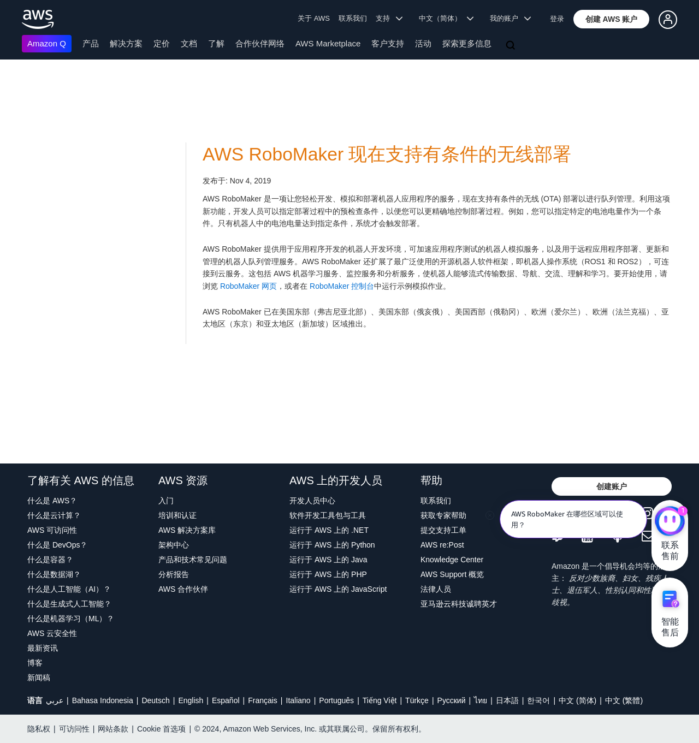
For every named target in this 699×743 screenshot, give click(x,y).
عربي (54, 700)
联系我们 (353, 18)
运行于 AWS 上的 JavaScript (338, 589)
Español (226, 700)
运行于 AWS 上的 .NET (329, 530)
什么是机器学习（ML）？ (70, 618)
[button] (611, 19)
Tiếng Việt (380, 700)
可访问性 (74, 728)
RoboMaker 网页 (248, 286)
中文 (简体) (577, 700)
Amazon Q (46, 43)
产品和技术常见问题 (192, 559)
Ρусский (451, 700)
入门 (166, 500)
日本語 (507, 700)
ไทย (480, 700)
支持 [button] (389, 18)
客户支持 (387, 43)
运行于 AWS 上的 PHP (328, 574)
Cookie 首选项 (161, 728)
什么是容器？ (50, 559)
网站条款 (113, 728)
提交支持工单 (443, 530)
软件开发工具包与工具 (327, 515)
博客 (35, 662)
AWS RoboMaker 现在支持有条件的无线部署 (387, 154)
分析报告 (173, 574)
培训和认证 (177, 515)
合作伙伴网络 (260, 43)
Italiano (298, 700)
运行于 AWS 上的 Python (332, 544)
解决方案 (126, 43)
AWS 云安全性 (52, 633)
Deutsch (155, 700)
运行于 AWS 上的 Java (328, 559)
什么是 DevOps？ (57, 544)
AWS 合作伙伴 (183, 589)
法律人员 (435, 589)
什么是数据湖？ (54, 574)
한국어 (538, 700)
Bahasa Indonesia (102, 700)
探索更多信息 (466, 43)
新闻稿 (38, 677)
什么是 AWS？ (52, 500)
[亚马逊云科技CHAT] (669, 522)
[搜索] (512, 45)
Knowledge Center (451, 559)
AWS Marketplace (327, 43)
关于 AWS (314, 18)
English (190, 700)
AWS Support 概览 (452, 574)
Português (336, 700)
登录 (557, 19)
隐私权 (38, 728)
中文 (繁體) (624, 700)
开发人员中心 (312, 500)
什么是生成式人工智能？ (69, 603)
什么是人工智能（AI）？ (69, 589)
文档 (189, 43)
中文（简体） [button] (446, 18)
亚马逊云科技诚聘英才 (458, 603)
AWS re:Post (442, 544)
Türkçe (417, 700)
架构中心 (173, 544)
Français (262, 700)
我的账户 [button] (510, 18)
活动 (423, 43)
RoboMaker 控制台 (342, 286)
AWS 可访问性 (52, 530)
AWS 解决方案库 (187, 530)
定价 (161, 43)
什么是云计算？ (54, 515)
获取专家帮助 (443, 515)
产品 (90, 43)
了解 (216, 43)
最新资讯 (42, 648)
